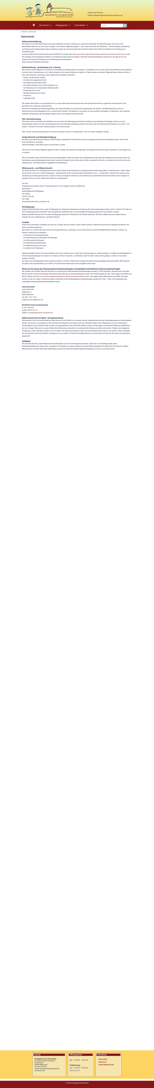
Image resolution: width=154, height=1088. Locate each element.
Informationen (81, 25)
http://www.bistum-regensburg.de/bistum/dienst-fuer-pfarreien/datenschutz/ (99, 54)
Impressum (102, 1062)
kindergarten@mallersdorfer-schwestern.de (107, 15)
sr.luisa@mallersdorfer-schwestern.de (40, 313)
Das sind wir (45, 25)
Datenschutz (103, 1059)
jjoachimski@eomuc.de (35, 300)
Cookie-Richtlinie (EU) (106, 1065)
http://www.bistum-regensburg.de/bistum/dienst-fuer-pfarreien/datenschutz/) (64, 276)
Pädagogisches (63, 25)
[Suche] (125, 25)
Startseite (24, 31)
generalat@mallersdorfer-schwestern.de (36, 201)
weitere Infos (74, 1070)
